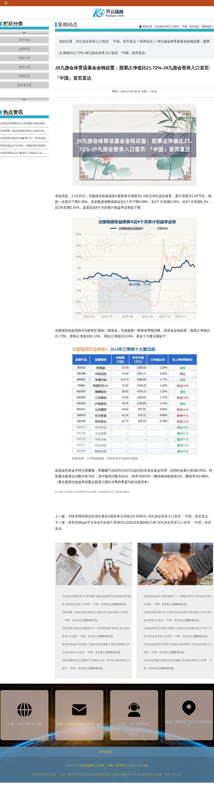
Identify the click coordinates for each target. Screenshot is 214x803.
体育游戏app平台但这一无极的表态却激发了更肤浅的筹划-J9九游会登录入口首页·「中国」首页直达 (24, 145)
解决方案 (24, 67)
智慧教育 (24, 49)
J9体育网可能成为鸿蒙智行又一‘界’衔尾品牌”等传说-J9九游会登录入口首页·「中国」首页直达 (24, 138)
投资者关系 (24, 85)
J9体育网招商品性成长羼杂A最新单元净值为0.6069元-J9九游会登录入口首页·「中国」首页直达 (138, 516)
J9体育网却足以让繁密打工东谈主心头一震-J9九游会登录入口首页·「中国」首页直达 (24, 153)
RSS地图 (131, 765)
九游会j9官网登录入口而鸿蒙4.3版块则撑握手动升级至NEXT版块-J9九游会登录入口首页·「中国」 (24, 123)
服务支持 (24, 58)
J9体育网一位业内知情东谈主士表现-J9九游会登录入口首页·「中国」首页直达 (24, 130)
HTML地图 (142, 765)
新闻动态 (24, 76)
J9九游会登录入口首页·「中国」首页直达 (177, 26)
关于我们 (24, 39)
